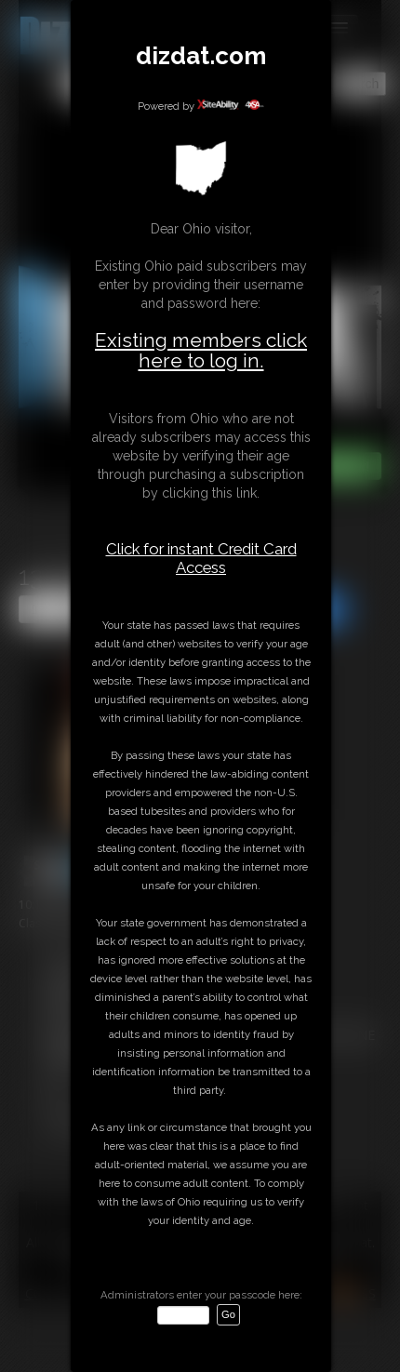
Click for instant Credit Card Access (201, 558)
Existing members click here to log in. (201, 350)
